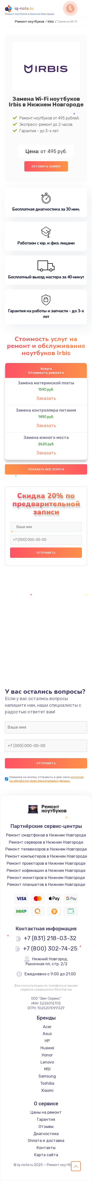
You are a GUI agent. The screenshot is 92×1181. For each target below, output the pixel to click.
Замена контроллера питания (46, 410)
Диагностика (46, 1133)
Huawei (47, 1048)
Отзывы (46, 1126)
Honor (47, 1055)
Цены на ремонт (46, 1112)
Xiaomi (47, 1090)
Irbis (51, 21)
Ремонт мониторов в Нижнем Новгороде (46, 877)
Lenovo (47, 1062)
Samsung (47, 1076)
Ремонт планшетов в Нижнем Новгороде (46, 884)
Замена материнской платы (46, 383)
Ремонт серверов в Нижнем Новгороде (46, 842)
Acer (47, 1026)
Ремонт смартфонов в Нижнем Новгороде (46, 835)
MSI (47, 1069)
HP (47, 1040)
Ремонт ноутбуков (29, 21)
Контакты (46, 1147)
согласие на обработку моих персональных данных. (46, 778)
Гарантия (46, 1119)
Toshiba (47, 1083)
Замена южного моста (46, 437)
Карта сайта (46, 1154)
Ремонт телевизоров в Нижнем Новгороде (46, 849)
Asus (47, 1033)
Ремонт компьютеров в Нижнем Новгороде (46, 856)
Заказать (46, 398)
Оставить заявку (46, 166)
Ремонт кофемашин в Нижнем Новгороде (46, 870)
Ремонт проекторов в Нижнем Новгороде (46, 863)
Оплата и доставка (46, 1140)
